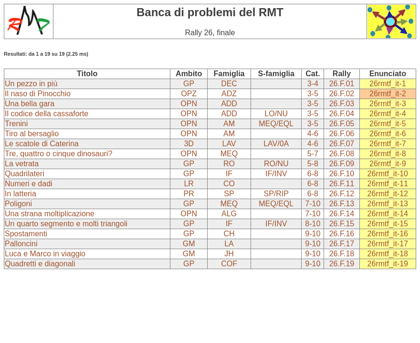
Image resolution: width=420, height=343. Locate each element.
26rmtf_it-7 (387, 144)
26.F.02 (341, 94)
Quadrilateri (24, 174)
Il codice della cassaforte (46, 114)
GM (189, 244)
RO (229, 164)
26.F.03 (341, 104)
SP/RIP (275, 194)
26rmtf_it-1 (387, 84)
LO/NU (276, 114)
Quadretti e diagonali (40, 264)
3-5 (312, 94)
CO (229, 184)
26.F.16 (341, 234)
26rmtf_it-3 (387, 104)
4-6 (312, 134)
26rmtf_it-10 (388, 174)
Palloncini (21, 244)
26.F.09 (341, 164)
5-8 (312, 164)
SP (229, 194)
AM (229, 124)
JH (229, 254)
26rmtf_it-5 (387, 124)
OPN (188, 104)
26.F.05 (341, 124)
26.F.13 (341, 204)
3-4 (312, 84)
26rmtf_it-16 (388, 234)
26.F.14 (341, 214)
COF (229, 264)
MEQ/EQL (276, 124)
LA (229, 244)
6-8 (312, 174)
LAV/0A (276, 144)
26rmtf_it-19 (388, 264)
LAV (229, 144)
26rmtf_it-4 (387, 114)
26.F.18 (341, 254)
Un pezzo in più (31, 84)
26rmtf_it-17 (388, 244)
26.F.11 (341, 184)
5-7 (312, 154)
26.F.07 (341, 144)
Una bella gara (29, 104)
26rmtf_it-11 (388, 184)
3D (188, 144)
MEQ (229, 154)
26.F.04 (341, 114)
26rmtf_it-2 (387, 94)
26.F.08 (341, 154)
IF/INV (276, 174)
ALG (229, 214)
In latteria (20, 194)
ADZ (229, 94)
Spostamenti (26, 234)
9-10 (312, 234)
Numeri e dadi (28, 184)
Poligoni (18, 204)
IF (229, 174)
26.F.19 (341, 264)
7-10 (312, 204)
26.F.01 (341, 84)
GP (188, 84)
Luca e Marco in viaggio (45, 254)
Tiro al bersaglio (32, 134)
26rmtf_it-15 (388, 224)
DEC (229, 84)
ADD (229, 104)
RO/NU (276, 164)
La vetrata (22, 164)
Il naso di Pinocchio (38, 94)
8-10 (312, 224)
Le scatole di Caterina (42, 144)
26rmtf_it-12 (388, 194)
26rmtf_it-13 (388, 204)
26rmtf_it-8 (387, 154)
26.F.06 (341, 134)
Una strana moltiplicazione (49, 214)
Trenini (16, 124)
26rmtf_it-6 (387, 134)
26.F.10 (341, 174)
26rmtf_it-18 (388, 254)
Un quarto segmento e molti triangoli (66, 224)
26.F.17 (341, 244)
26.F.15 (341, 224)
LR (188, 184)
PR (189, 194)
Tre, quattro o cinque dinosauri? (58, 154)
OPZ (189, 94)
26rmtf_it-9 (387, 164)
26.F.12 (341, 194)
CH (228, 234)
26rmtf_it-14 (388, 214)
